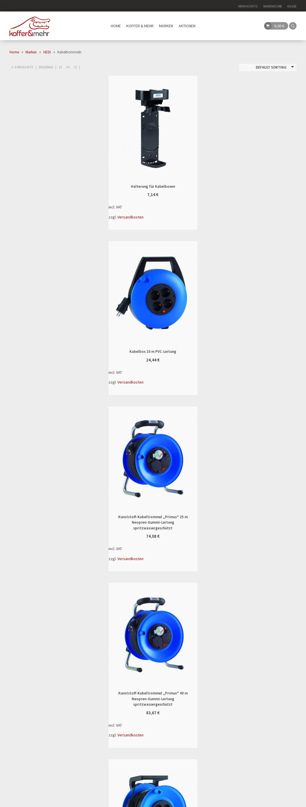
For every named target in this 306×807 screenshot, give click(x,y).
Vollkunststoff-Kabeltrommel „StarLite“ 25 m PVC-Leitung (131, 469)
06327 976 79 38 (24, 656)
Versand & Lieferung (126, 649)
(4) (30, 141)
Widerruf (115, 656)
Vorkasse (213, 683)
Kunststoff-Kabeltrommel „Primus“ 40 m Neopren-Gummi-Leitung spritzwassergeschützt (230, 292)
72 (75, 67)
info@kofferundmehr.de (32, 649)
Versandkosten (131, 215)
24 (67, 67)
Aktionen (187, 25)
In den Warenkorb (175, 127)
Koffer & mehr (140, 25)
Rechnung (214, 677)
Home (116, 25)
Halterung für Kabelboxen (131, 127)
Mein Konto (248, 6)
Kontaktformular (124, 662)
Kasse (292, 6)
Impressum (253, 800)
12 (60, 67)
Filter (82, 107)
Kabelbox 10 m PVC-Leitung (230, 127)
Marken (166, 25)
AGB (269, 800)
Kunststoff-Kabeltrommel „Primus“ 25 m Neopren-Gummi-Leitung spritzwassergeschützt (131, 292)
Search (153, 742)
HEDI (47, 52)
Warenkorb (272, 6)
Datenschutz (287, 800)
